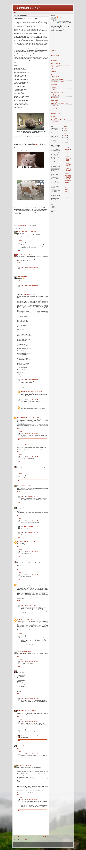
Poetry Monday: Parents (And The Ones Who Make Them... (68, 177)
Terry (18, 276)
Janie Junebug (20, 506)
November (67, 145)
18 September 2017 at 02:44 (26, 254)
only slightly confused (25, 406)
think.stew (53, 106)
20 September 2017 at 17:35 (26, 745)
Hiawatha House (54, 73)
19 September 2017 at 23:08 (32, 698)
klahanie (19, 670)
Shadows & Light (54, 102)
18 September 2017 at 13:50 (33, 541)
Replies (20, 240)
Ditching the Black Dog (55, 63)
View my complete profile (56, 31)
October (66, 147)
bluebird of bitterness (55, 53)
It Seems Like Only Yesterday (57, 79)
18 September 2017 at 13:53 (36, 391)
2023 (65, 132)
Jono (18, 651)
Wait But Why (53, 116)
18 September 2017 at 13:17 (32, 520)
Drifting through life (54, 66)
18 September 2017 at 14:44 (26, 560)
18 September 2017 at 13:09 (32, 242)
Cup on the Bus (54, 60)
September (67, 149)
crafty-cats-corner (54, 58)
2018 (65, 140)
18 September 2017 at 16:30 (36, 406)
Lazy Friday (67, 156)
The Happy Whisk (54, 105)
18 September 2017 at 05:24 (26, 276)
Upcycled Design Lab (55, 114)
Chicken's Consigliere (55, 55)
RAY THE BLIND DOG (55, 95)
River (18, 254)
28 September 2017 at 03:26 (25, 765)
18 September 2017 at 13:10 (32, 267)
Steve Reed (19, 465)
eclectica (52, 68)
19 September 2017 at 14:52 (25, 651)
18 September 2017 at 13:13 (32, 433)
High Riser (53, 74)
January (66, 194)
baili (18, 765)
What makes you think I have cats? (58, 119)
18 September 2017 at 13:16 (32, 496)
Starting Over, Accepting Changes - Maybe (59, 103)
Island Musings (54, 77)
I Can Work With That (55, 76)
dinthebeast (20, 583)
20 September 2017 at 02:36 (30, 710)
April (66, 189)
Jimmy (18, 560)
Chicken (19, 619)
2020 (65, 137)
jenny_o (22, 242)
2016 (65, 197)
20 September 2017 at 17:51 (32, 729)
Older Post (45, 837)
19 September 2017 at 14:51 (33, 526)
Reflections (53, 98)
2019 (65, 139)
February (67, 193)
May (66, 187)
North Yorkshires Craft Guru (56, 90)
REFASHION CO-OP (55, 97)
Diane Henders (20, 710)
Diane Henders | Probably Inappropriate (59, 61)
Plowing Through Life (55, 94)
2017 (65, 142)
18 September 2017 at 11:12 (28, 465)
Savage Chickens (54, 100)
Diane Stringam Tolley (25, 391)
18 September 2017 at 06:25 (29, 294)
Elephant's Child (20, 231)
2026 (65, 126)
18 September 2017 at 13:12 (32, 379)
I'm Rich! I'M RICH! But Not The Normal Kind (68, 165)
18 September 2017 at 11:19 (25, 485)
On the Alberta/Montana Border (57, 92)
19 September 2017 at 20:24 (27, 670)
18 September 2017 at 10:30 (29, 444)
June (66, 186)
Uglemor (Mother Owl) (55, 113)
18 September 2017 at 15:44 (32, 399)
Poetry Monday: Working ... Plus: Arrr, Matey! (68, 160)
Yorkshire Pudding (54, 121)
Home (15, 12)
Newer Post (17, 837)
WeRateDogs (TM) (54, 118)
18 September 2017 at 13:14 (32, 456)
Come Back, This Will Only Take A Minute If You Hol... (68, 170)
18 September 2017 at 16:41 (28, 583)
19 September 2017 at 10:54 (27, 619)
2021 (65, 135)
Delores (42, 21)
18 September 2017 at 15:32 (32, 574)
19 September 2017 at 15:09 (32, 532)
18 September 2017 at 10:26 (33, 417)
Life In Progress (54, 84)
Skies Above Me (68, 180)
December (67, 144)
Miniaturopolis (53, 87)
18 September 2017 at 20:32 (32, 605)
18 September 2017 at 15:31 (32, 551)
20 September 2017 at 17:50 (32, 721)
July (66, 184)
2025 (65, 128)
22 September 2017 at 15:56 (33, 735)
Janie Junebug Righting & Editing (57, 81)
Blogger (50, 844)
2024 (65, 130)
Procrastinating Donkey (27, 8)
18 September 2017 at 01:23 (30, 231)
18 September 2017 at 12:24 (30, 506)
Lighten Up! (53, 86)
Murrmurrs (53, 89)
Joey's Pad (53, 82)
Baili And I (53, 52)
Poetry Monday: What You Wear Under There (68, 153)
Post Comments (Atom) (24, 839)
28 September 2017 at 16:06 (32, 799)
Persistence (67, 150)
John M (19, 745)
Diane (33, 21)
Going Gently (53, 71)
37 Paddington (54, 50)
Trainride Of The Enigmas (56, 111)
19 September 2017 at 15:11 (32, 636)
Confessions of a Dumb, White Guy (58, 57)
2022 (65, 133)
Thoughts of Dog (54, 108)
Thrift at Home (54, 110)
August (66, 182)
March (66, 191)
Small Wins (67, 173)
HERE (35, 144)
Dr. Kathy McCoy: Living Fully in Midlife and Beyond (61, 65)
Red (18, 485)
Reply (18, 237)
